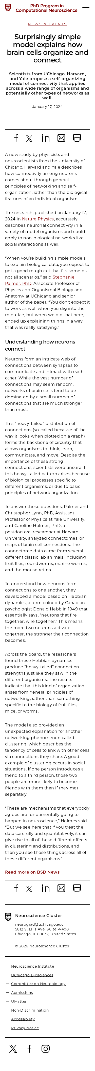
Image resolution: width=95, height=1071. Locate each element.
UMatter (19, 1006)
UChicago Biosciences (32, 979)
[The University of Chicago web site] (8, 7)
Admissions (22, 997)
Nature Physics (38, 223)
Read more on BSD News (32, 876)
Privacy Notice (25, 1032)
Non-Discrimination (30, 1015)
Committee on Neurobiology (38, 988)
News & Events (47, 24)
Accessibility (23, 1023)
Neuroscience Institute (32, 970)
